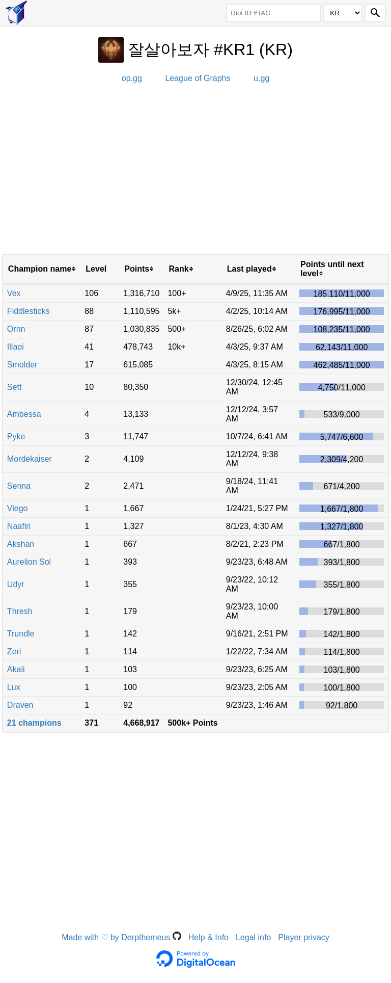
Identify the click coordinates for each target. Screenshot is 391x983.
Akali (16, 669)
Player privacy (303, 937)
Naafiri (19, 526)
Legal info (253, 937)
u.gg (261, 78)
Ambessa (24, 414)
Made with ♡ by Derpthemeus (121, 937)
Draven (20, 705)
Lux (13, 687)
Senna (19, 486)
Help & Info (208, 937)
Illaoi (15, 346)
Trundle (21, 633)
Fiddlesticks (28, 311)
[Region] (342, 13)
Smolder (22, 364)
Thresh (20, 611)
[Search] (375, 13)
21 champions (34, 723)
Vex (14, 293)
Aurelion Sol (29, 561)
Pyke (16, 436)
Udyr (15, 584)
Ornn (16, 329)
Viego (17, 508)
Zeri (14, 651)
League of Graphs (197, 78)
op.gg (132, 78)
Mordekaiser (29, 459)
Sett (14, 387)
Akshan (20, 544)
